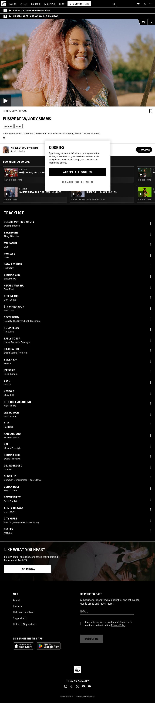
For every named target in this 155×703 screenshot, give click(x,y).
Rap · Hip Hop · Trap (13, 180)
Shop (62, 3)
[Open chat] (138, 3)
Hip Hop (8, 126)
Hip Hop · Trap (11, 199)
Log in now (28, 569)
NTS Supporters (79, 3)
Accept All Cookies (77, 172)
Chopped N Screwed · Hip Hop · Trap (88, 199)
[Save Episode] (151, 110)
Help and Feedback (24, 612)
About (16, 600)
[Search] (114, 4)
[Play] (77, 62)
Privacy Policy (118, 625)
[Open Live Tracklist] (142, 22)
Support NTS (20, 618)
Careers (17, 606)
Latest (23, 3)
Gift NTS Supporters (24, 624)
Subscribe (91, 638)
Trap (18, 126)
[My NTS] (145, 3)
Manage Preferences (77, 182)
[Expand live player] (151, 22)
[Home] (3, 3)
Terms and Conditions (85, 696)
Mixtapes (49, 3)
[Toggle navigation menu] (151, 3)
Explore (36, 3)
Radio (12, 3)
